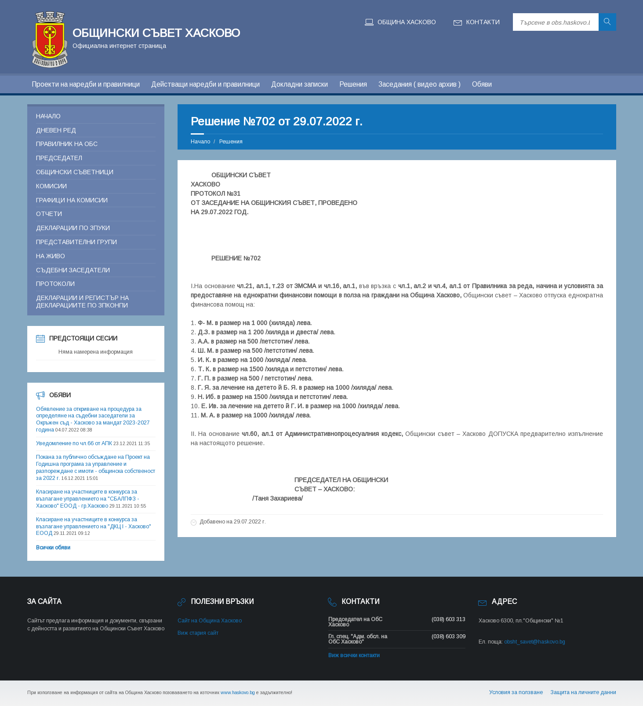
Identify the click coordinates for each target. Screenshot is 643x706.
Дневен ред (56, 130)
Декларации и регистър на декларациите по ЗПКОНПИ (82, 301)
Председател (59, 157)
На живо (50, 256)
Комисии (51, 186)
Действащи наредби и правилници (205, 84)
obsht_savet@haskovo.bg (534, 642)
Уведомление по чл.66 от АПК (74, 443)
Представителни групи (76, 241)
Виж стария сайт (198, 633)
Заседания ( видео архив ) (419, 84)
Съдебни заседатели (73, 270)
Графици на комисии (72, 200)
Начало (200, 142)
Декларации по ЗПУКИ (73, 227)
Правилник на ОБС (67, 143)
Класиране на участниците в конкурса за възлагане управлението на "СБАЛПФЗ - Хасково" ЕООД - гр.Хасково (87, 499)
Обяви (482, 84)
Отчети (49, 213)
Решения (353, 84)
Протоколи (55, 283)
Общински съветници (74, 172)
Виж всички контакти (354, 655)
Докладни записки (299, 84)
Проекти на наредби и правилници (86, 84)
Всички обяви (53, 548)
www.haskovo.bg (238, 692)
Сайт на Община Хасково (210, 621)
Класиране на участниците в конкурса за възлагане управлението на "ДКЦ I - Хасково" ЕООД (93, 526)
